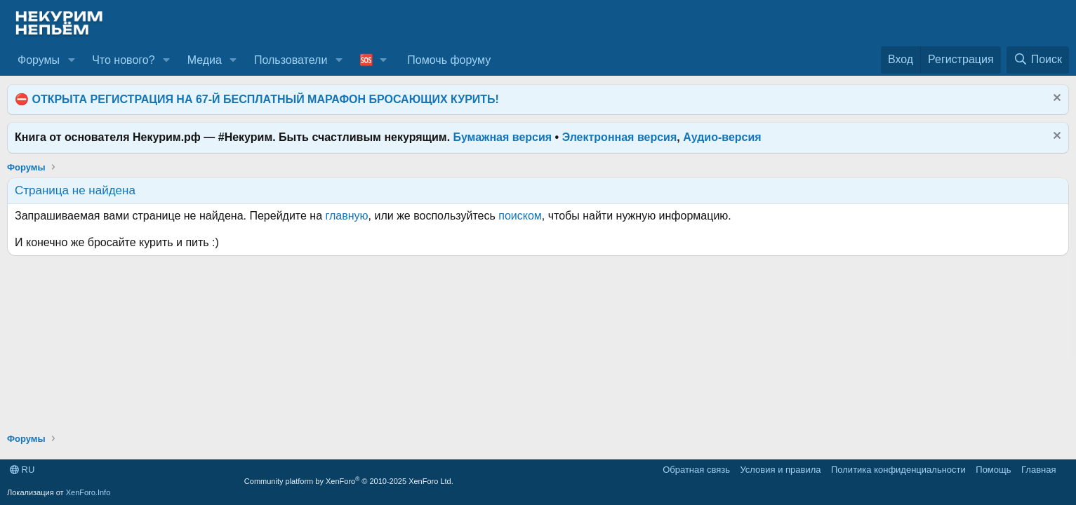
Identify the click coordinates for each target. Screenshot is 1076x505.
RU (22, 469)
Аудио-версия (722, 137)
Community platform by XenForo (348, 481)
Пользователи (290, 60)
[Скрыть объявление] (1055, 99)
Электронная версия (619, 137)
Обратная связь (696, 469)
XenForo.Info (88, 492)
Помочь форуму (449, 60)
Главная (1038, 469)
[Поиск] (1038, 59)
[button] (71, 60)
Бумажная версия (502, 137)
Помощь (993, 469)
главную (347, 216)
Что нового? (123, 60)
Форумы (39, 60)
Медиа (204, 60)
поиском (520, 216)
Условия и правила (780, 469)
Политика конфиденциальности (898, 469)
